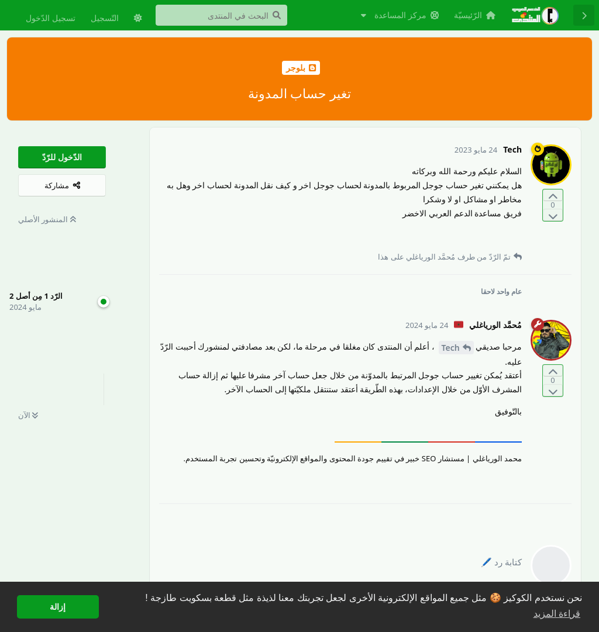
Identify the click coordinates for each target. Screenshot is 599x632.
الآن (28, 415)
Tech (451, 347)
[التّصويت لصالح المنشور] (553, 195)
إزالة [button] (58, 607)
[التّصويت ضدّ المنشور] (553, 215)
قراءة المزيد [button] (556, 614)
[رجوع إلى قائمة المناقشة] (583, 15)
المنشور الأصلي (47, 219)
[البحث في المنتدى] (221, 15)
